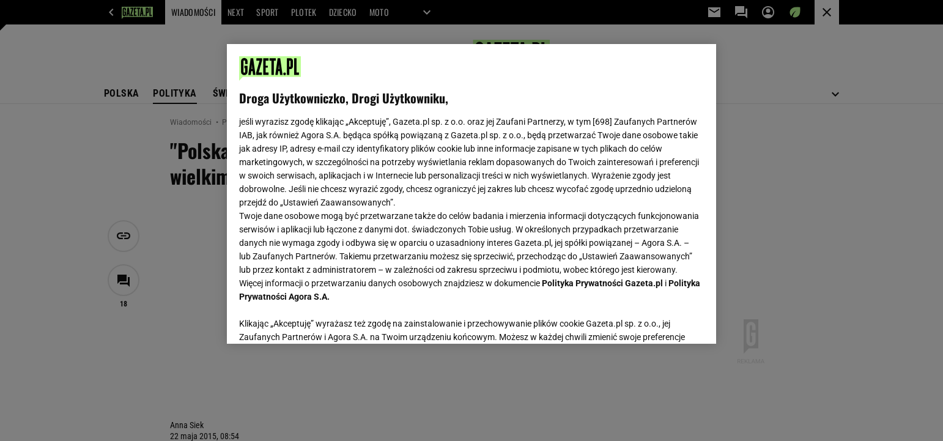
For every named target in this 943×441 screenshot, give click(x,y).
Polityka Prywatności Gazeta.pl (602, 283)
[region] (471, 194)
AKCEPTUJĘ (663, 320)
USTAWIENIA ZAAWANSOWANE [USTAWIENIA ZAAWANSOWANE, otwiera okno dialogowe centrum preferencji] (319, 319)
